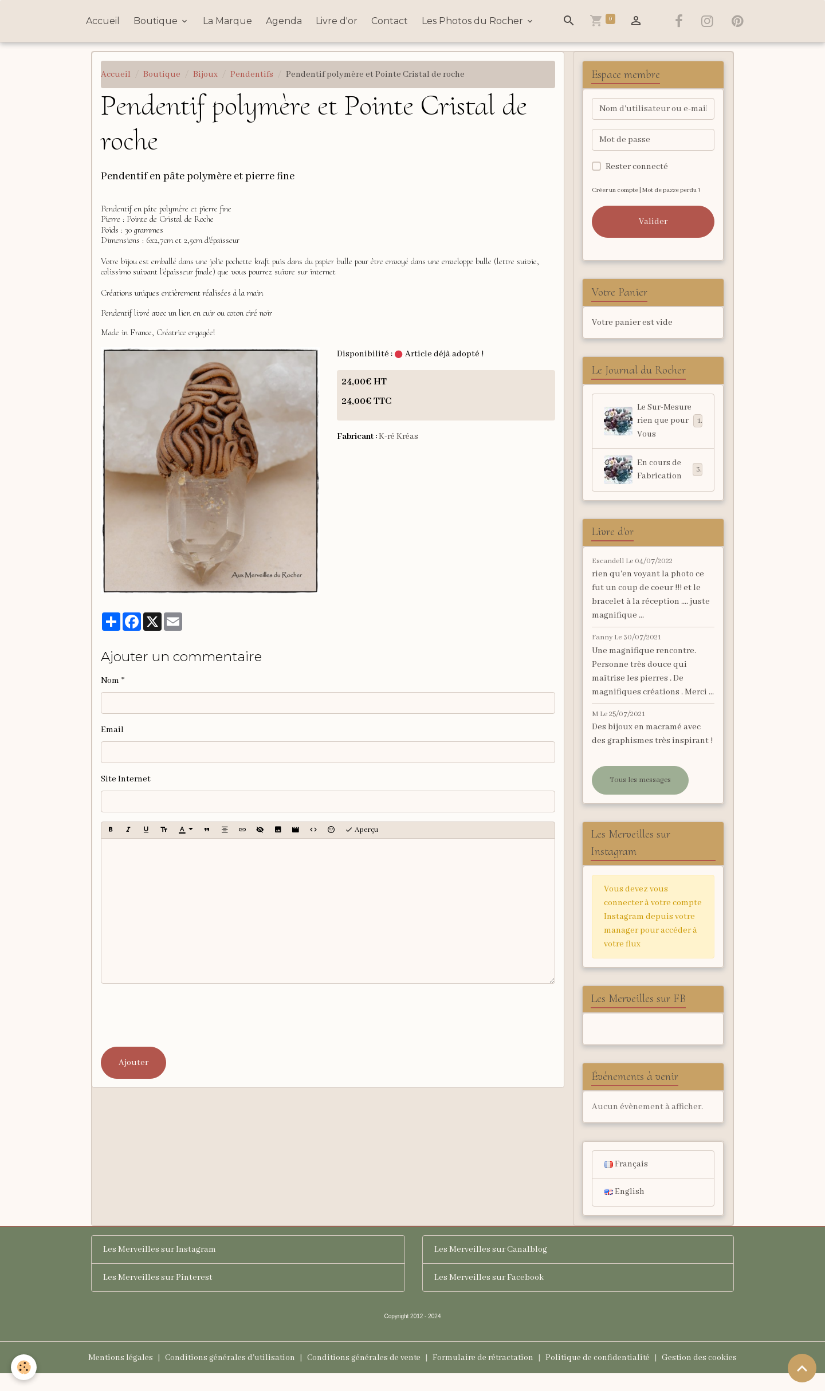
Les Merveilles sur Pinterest (158, 1295)
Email (112, 730)
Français (626, 1181)
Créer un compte (616, 190)
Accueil (103, 20)
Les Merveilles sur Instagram (159, 1267)
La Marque (227, 20)
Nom (110, 680)
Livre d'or (337, 20)
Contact (389, 20)
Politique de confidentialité (604, 1375)
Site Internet (126, 779)
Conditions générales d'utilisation (223, 1375)
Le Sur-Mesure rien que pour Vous (653, 428)
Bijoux (205, 74)
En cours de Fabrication (653, 484)
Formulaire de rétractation (485, 1375)
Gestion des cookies (709, 1375)
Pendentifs (251, 74)
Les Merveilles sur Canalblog (490, 1267)
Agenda (284, 20)
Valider (653, 222)
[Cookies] (24, 1367)
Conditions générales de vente (361, 1375)
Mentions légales (110, 1375)
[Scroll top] (802, 1368)
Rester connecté (637, 167)
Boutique (156, 20)
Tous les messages (640, 795)
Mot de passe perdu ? (675, 190)
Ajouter (133, 1063)
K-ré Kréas (399, 436)
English (624, 1209)
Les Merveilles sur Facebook (489, 1295)
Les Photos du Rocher (473, 20)
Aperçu (361, 830)
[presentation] (188, 1015)
